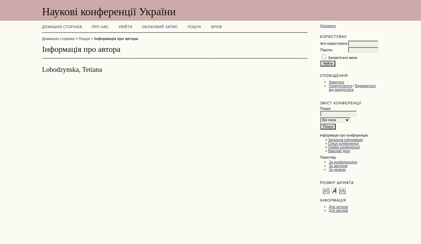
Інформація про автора (116, 39)
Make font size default (334, 190)
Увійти (125, 27)
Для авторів (338, 210)
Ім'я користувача (334, 43)
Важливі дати (339, 151)
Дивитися (336, 82)
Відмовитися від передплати (352, 88)
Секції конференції (343, 143)
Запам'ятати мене (342, 58)
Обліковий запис (160, 27)
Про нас (100, 27)
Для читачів (338, 207)
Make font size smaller (326, 190)
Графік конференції (344, 147)
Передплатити (340, 86)
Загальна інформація (345, 140)
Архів (216, 27)
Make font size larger (342, 190)
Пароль (326, 50)
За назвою (337, 169)
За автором (338, 166)
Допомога (328, 26)
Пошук (194, 27)
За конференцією (343, 162)
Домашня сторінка (62, 27)
